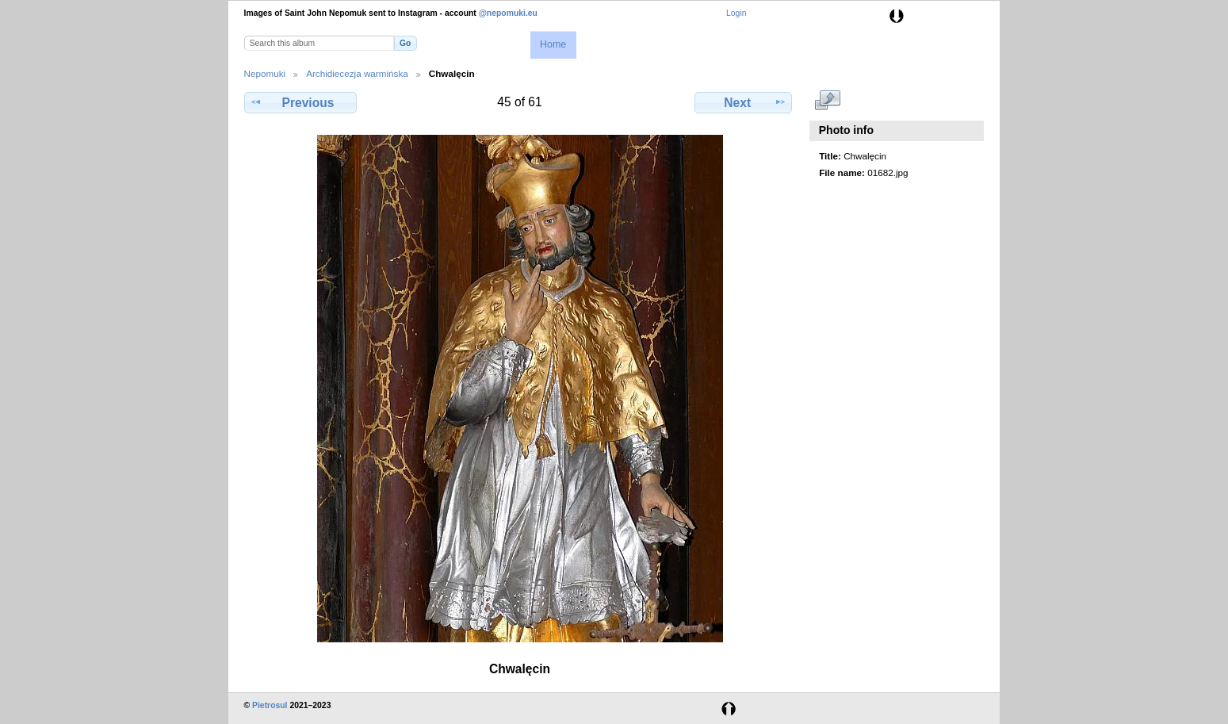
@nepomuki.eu (508, 13)
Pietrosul (269, 705)
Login (736, 13)
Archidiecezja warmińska (357, 73)
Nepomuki (265, 73)
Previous (300, 102)
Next (743, 102)
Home (553, 44)
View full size (827, 101)
